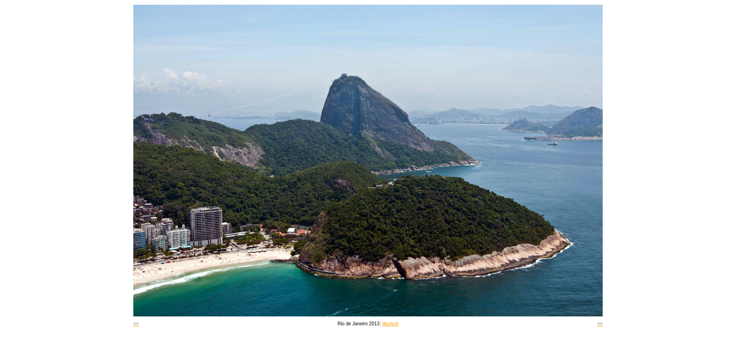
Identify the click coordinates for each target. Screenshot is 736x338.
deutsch (390, 323)
